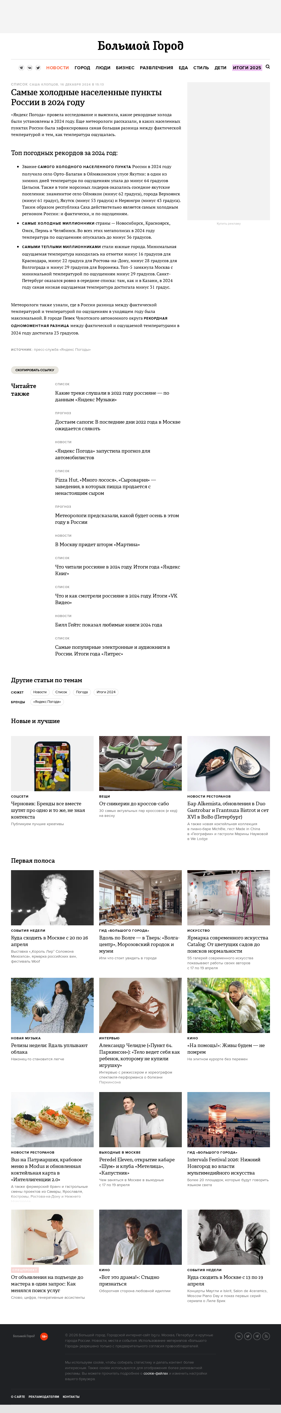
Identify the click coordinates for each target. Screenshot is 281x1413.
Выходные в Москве (120, 1153)
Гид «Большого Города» (124, 931)
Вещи (104, 797)
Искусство (198, 931)
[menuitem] (57, 68)
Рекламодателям (44, 1397)
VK (242, 1335)
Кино (192, 1038)
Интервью (109, 1038)
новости (40, 692)
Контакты (71, 1397)
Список (19, 84)
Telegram (260, 1335)
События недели (28, 931)
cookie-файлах (156, 1373)
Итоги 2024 (106, 692)
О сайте (18, 1397)
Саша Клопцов (43, 85)
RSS (269, 1335)
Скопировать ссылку (34, 370)
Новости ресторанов (209, 797)
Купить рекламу (229, 223)
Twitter (251, 1335)
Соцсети (20, 797)
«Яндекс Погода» (47, 702)
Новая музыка (26, 1038)
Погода (82, 692)
